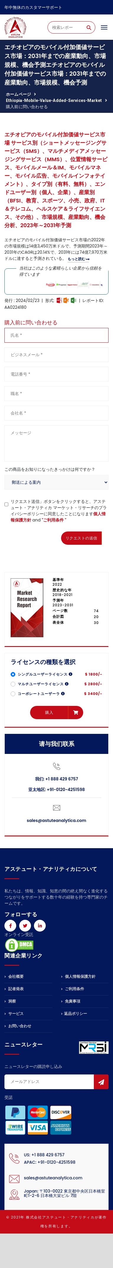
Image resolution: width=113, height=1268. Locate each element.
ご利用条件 (72, 989)
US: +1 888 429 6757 (44, 1155)
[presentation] (49, 537)
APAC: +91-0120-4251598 (50, 1162)
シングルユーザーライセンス (45, 674)
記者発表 (14, 989)
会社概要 (14, 977)
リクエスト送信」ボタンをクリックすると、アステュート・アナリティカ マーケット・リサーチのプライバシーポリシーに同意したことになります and (59, 510)
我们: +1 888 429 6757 (56, 779)
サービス (14, 1013)
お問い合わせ (17, 1026)
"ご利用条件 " (54, 520)
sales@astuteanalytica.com (56, 820)
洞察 (10, 1001)
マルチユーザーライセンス (43, 683)
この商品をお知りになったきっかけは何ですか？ (49, 469)
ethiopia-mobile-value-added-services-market (54, 100)
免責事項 (70, 1001)
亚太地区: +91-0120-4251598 (56, 789)
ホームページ (18, 94)
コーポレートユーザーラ (41, 693)
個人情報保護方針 (78, 977)
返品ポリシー (74, 1013)
